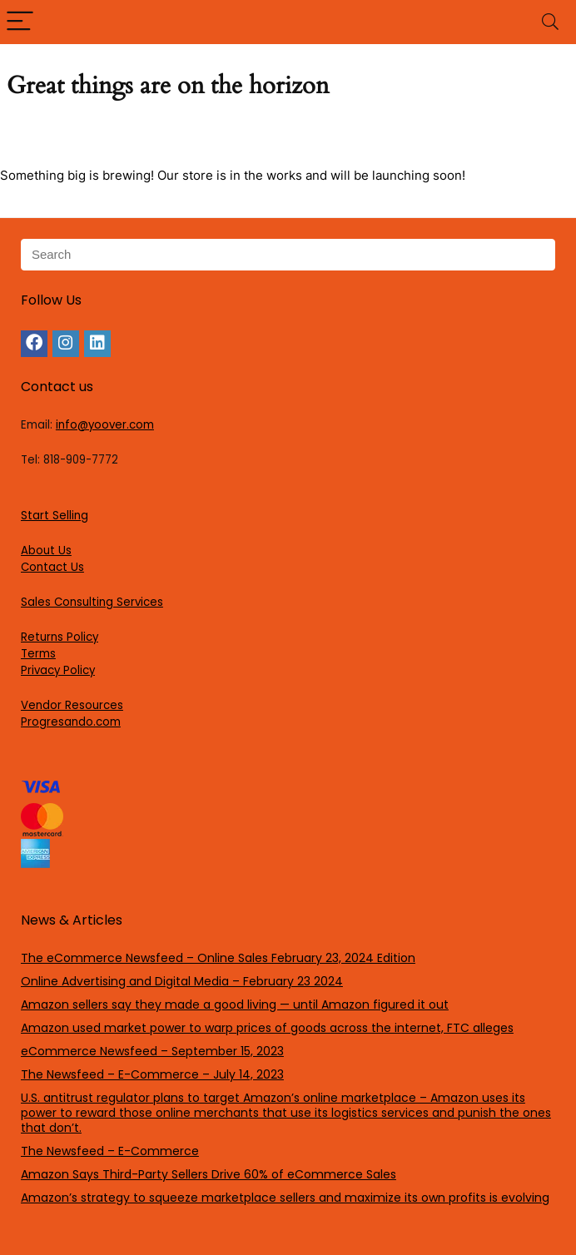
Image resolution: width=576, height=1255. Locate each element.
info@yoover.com (105, 425)
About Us (46, 550)
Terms (38, 654)
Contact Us (52, 567)
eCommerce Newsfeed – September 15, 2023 (152, 1051)
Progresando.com (71, 722)
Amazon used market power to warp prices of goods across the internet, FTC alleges (267, 1027)
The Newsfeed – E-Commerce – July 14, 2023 (152, 1074)
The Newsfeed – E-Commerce (110, 1151)
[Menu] (20, 22)
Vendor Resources (72, 705)
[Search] (550, 22)
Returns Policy (59, 637)
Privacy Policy (58, 670)
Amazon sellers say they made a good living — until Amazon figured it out (235, 1004)
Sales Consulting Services (92, 602)
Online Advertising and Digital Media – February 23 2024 (182, 981)
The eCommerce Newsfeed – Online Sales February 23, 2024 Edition (218, 958)
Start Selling (54, 515)
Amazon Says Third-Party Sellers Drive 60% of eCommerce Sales (208, 1174)
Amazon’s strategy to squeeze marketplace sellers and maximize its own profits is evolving (285, 1197)
